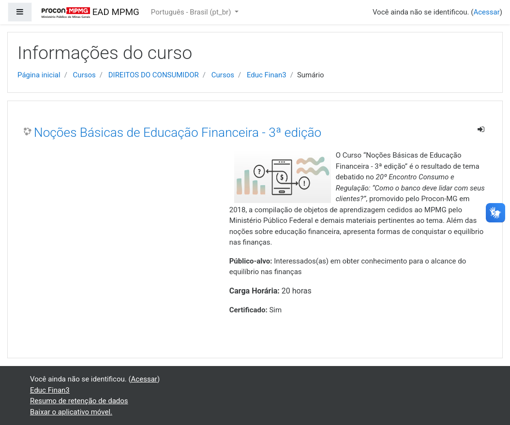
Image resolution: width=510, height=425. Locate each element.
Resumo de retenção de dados (79, 400)
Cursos (84, 75)
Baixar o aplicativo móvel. (71, 412)
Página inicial (38, 75)
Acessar (486, 12)
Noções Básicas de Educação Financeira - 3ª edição (177, 132)
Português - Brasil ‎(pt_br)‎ (192, 12)
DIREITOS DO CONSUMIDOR (153, 75)
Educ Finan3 (266, 75)
